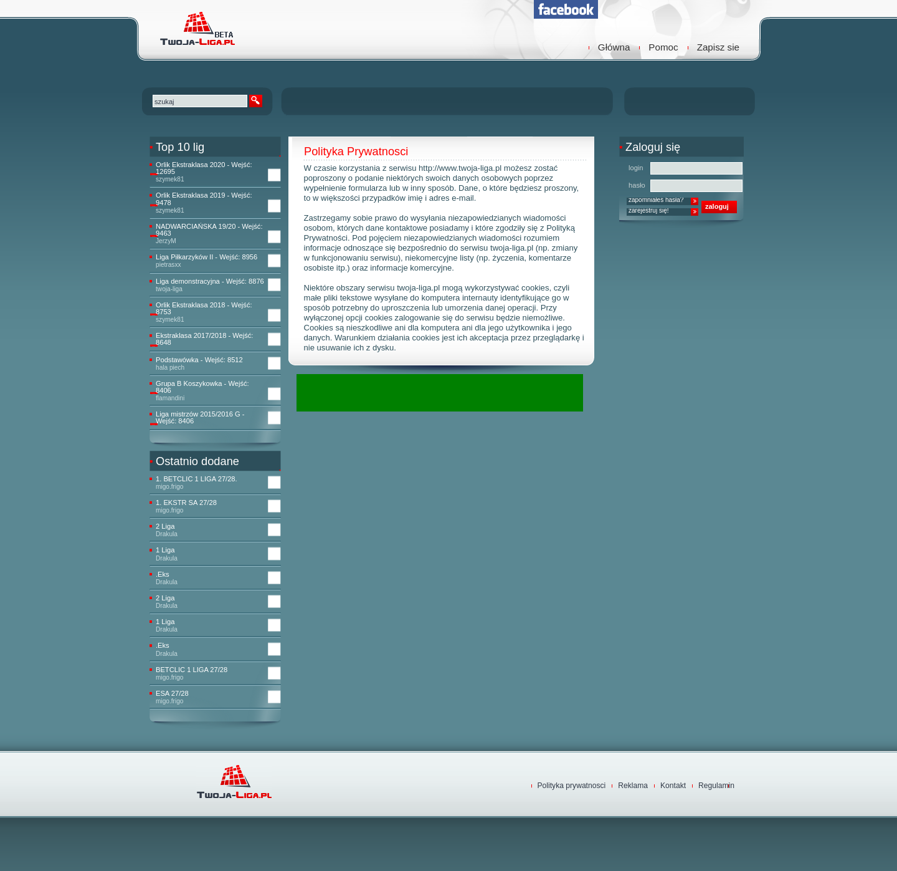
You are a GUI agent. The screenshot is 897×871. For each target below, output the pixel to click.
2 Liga (165, 526)
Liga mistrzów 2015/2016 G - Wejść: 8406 (200, 418)
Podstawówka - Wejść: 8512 (199, 360)
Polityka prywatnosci (572, 785)
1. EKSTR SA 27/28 (186, 502)
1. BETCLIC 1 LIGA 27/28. (196, 479)
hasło (637, 185)
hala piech (170, 367)
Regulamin (716, 785)
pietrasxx (168, 264)
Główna (614, 47)
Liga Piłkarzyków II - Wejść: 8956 (206, 257)
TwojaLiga (196, 28)
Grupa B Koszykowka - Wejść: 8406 (202, 387)
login (636, 167)
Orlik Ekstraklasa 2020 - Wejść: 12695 (204, 168)
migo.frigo (169, 486)
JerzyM (166, 241)
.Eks (162, 574)
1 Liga (165, 550)
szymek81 (170, 179)
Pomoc (663, 47)
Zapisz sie (718, 47)
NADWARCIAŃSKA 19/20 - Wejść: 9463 (209, 230)
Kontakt (673, 785)
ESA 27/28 (172, 693)
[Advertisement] (442, 392)
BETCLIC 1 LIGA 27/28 (191, 669)
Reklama (633, 785)
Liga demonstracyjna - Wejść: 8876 (210, 281)
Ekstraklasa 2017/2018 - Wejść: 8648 (204, 339)
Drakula (167, 534)
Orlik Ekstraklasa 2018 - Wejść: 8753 (204, 308)
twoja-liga (169, 289)
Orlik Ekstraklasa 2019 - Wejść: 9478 (204, 199)
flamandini (170, 398)
